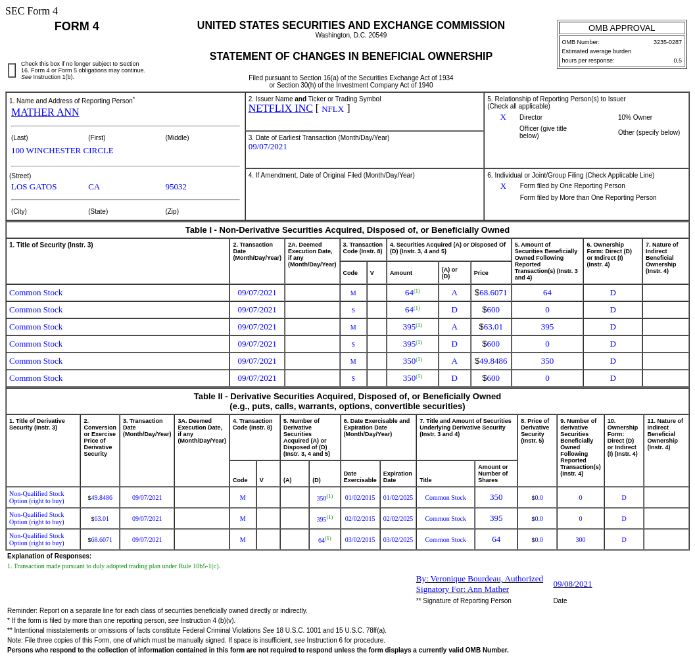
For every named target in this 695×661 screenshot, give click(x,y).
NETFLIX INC (281, 108)
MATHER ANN (45, 112)
